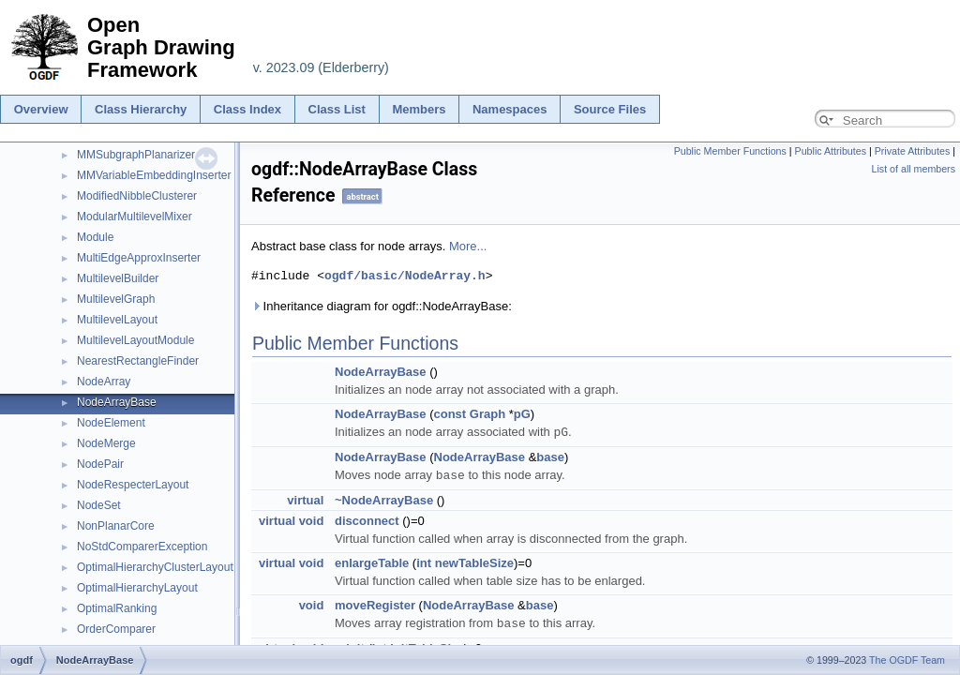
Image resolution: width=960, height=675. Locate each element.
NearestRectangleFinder (138, 361)
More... (468, 246)
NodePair (100, 464)
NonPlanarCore (116, 525)
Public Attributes (830, 151)
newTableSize (474, 561)
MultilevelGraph (116, 299)
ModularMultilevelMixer (134, 216)
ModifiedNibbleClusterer (137, 195)
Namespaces (510, 109)
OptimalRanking (117, 608)
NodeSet (99, 505)
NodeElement (111, 422)
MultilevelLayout (117, 319)
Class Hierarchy (141, 109)
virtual (305, 498)
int (423, 561)
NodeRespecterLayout (132, 484)
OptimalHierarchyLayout (137, 587)
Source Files (610, 109)
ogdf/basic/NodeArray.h (405, 275)
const (450, 414)
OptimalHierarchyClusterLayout (155, 567)
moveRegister (375, 603)
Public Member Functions (730, 151)
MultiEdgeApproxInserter (139, 257)
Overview (41, 109)
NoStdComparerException (142, 546)
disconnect (367, 519)
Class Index (247, 109)
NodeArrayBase (117, 402)
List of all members (913, 168)
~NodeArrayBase (384, 498)
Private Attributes (913, 151)
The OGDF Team (907, 660)
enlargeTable (372, 561)
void (311, 519)
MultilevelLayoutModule (135, 340)
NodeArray (103, 381)
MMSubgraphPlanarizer (136, 154)
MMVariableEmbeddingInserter (154, 175)
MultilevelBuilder (117, 278)
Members (418, 109)
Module (95, 237)
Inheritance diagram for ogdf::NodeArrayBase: (381, 306)
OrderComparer (116, 629)
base (550, 456)
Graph (487, 414)
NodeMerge (106, 443)
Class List (337, 109)
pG (522, 414)
